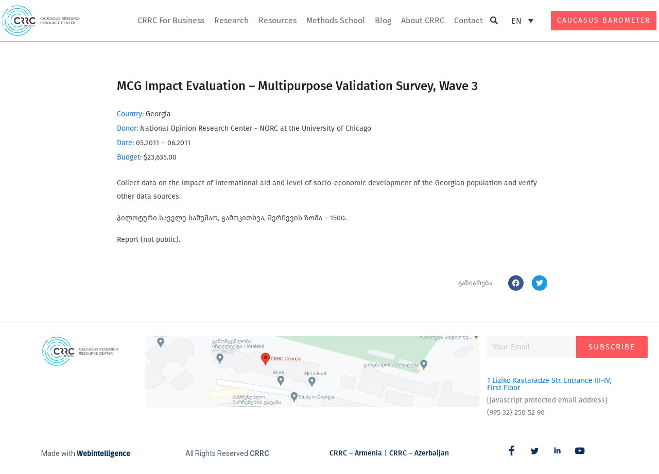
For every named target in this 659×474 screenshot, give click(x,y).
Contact (468, 20)
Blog (383, 20)
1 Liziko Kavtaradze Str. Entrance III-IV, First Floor (549, 384)
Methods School (335, 20)
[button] (493, 20)
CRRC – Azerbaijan (419, 453)
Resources (277, 20)
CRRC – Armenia (356, 453)
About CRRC (422, 20)
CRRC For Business (170, 20)
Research (231, 20)
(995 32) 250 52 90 (516, 412)
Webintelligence (103, 453)
